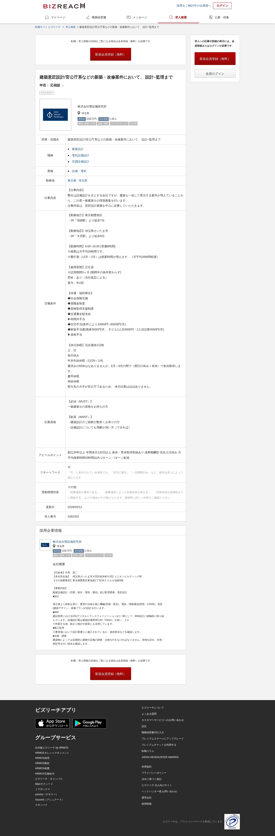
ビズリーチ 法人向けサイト (157, 785)
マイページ (58, 17)
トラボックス (42, 789)
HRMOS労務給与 (44, 773)
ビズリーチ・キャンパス (48, 778)
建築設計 (78, 149)
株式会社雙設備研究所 (67, 541)
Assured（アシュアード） (49, 799)
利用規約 (147, 766)
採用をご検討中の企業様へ (194, 5)
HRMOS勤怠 (42, 763)
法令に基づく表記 (151, 779)
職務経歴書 (99, 17)
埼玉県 (83, 180)
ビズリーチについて (153, 707)
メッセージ (140, 17)
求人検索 (181, 17)
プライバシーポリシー (154, 772)
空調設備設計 (80, 161)
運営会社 (147, 797)
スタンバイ (41, 804)
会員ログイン (215, 73)
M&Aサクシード (44, 784)
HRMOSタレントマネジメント (52, 752)
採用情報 (147, 803)
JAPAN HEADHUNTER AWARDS (160, 757)
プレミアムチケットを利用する (159, 744)
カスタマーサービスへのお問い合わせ (163, 720)
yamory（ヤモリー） (46, 794)
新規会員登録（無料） (110, 54)
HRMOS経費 (42, 768)
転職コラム (148, 751)
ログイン (222, 5)
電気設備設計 (80, 155)
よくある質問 (149, 713)
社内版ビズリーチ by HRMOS (51, 747)
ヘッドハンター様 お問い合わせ (159, 791)
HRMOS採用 (42, 758)
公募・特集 (222, 17)
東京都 (72, 180)
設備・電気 (79, 171)
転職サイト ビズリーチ (48, 27)
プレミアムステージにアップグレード (163, 738)
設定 (144, 726)
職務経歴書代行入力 (153, 732)
